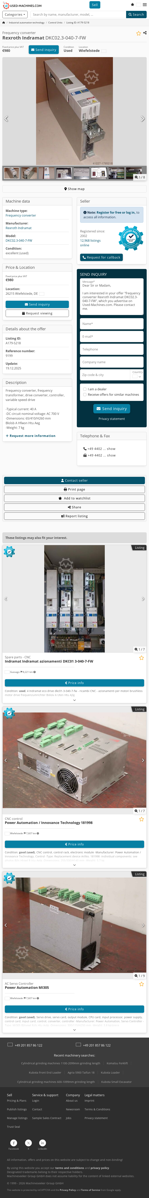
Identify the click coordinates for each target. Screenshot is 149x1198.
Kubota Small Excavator (116, 1082)
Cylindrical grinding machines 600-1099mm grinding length (56, 1082)
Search (136, 14)
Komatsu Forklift (117, 1063)
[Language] (138, 5)
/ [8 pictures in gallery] (140, 177)
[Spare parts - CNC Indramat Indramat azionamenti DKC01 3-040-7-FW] (74, 599)
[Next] (142, 118)
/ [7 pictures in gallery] (140, 649)
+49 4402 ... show (99, 449)
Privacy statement (112, 419)
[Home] (26, 22)
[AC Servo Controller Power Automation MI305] (74, 925)
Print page (74, 489)
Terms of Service (90, 1190)
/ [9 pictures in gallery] (140, 976)
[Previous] (6, 118)
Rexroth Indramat (19, 228)
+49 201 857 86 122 (28, 1045)
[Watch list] (132, 5)
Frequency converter (21, 215)
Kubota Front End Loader (45, 1072)
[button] (145, 5)
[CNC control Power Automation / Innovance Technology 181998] (74, 760)
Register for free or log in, (116, 212)
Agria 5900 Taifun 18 (81, 1072)
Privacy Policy (68, 1190)
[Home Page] (3, 22)
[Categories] (15, 14)
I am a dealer (97, 389)
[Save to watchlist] (138, 33)
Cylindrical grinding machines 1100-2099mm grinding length (60, 1063)
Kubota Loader (110, 1072)
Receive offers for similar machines (113, 394)
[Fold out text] (74, 700)
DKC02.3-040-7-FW (19, 240)
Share (74, 507)
